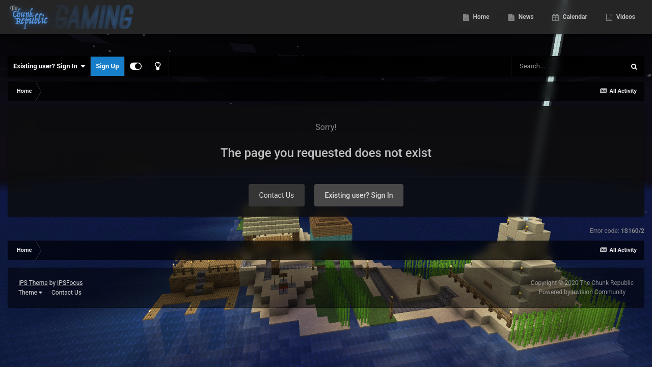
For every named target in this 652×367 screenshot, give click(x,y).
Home (481, 25)
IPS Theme (33, 282)
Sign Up (107, 66)
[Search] (567, 66)
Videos (625, 25)
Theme (30, 292)
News (525, 25)
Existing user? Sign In (49, 66)
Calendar (574, 25)
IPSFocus (70, 282)
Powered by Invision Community (582, 292)
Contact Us (276, 195)
